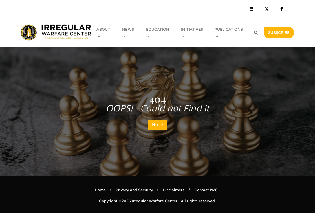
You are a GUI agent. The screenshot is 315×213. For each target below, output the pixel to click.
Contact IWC (206, 190)
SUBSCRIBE (279, 32)
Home (157, 124)
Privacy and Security (134, 190)
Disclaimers (173, 190)
